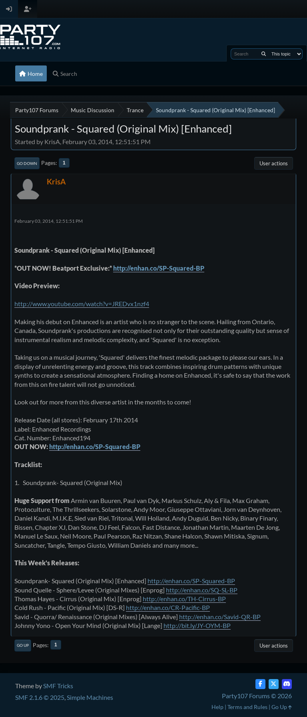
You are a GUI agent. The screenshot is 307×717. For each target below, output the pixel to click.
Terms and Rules (247, 706)
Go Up (23, 645)
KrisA (56, 181)
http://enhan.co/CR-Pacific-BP (168, 607)
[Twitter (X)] (274, 684)
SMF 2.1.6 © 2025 (39, 697)
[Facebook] (260, 684)
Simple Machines (90, 697)
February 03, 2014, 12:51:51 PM (48, 221)
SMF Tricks (58, 685)
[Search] (263, 53)
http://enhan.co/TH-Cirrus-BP (184, 598)
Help (217, 706)
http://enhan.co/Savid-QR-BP (220, 616)
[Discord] (287, 684)
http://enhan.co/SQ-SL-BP (201, 590)
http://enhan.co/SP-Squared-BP (158, 268)
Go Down (27, 163)
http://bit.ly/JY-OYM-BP (197, 625)
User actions (273, 163)
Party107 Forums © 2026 (257, 695)
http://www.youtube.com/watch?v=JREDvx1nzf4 (81, 303)
